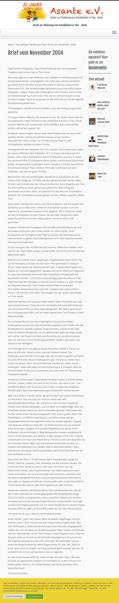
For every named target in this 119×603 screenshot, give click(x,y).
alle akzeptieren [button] (34, 596)
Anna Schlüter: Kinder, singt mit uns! (103, 105)
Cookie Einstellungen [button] (14, 596)
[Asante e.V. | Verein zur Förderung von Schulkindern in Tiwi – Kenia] (59, 12)
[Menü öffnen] (114, 32)
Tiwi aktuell (22, 44)
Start (10, 44)
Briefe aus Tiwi (38, 44)
